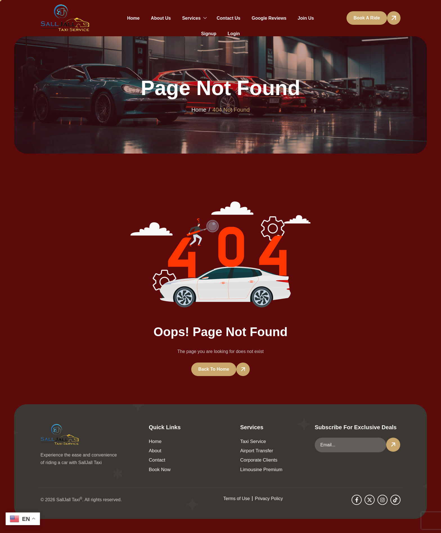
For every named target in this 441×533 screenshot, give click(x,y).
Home (133, 18)
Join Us (306, 18)
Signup (208, 33)
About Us (161, 18)
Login (234, 33)
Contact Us (228, 18)
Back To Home (213, 369)
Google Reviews (269, 18)
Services (194, 18)
